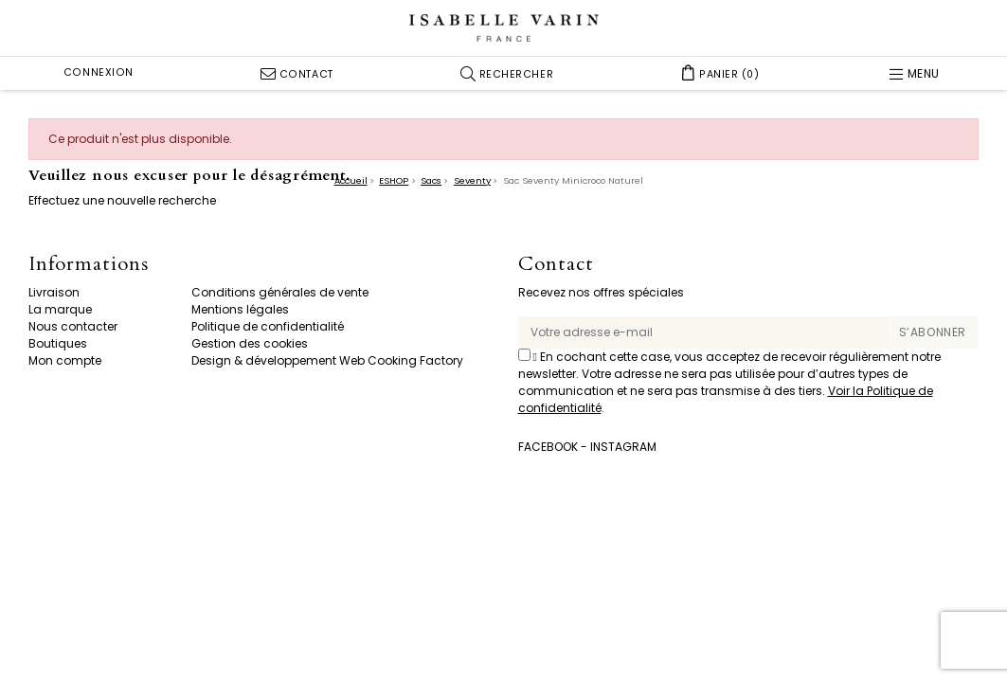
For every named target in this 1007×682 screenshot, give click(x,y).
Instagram (623, 447)
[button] (507, 73)
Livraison (54, 292)
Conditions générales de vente (280, 292)
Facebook (548, 447)
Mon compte (64, 360)
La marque (60, 309)
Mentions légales (240, 309)
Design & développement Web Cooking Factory (327, 360)
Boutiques (57, 343)
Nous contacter (72, 326)
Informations (88, 265)
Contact (556, 265)
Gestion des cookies (249, 343)
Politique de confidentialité (267, 326)
